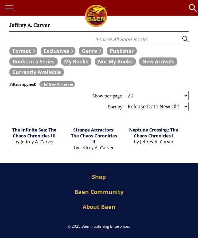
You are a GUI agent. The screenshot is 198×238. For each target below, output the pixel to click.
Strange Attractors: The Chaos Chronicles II (94, 136)
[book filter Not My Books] (115, 61)
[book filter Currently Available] (36, 72)
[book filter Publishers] (122, 51)
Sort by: (116, 107)
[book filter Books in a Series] (33, 61)
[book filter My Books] (76, 61)
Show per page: (108, 96)
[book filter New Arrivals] (158, 61)
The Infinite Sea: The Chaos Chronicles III (34, 133)
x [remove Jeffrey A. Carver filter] (42, 84)
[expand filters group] (23, 51)
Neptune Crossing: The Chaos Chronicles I (153, 133)
